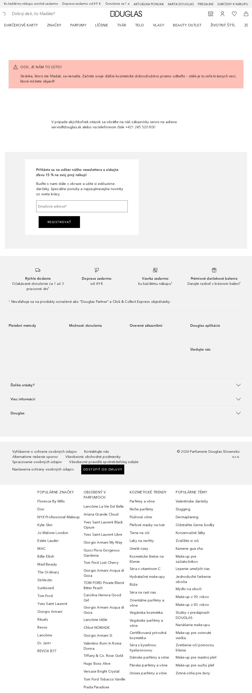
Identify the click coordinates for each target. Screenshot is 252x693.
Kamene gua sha (189, 549)
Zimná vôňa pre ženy (193, 673)
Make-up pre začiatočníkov (187, 559)
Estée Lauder (48, 541)
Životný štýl (223, 25)
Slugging (183, 509)
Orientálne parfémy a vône (147, 603)
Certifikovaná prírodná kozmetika (148, 635)
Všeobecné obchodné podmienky (93, 457)
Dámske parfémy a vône (149, 657)
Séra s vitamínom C (145, 569)
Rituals (42, 619)
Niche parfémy (141, 509)
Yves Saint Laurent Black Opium (103, 525)
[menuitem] (24, 25)
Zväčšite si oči (187, 541)
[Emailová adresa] (82, 206)
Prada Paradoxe (97, 687)
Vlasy (158, 25)
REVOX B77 (46, 651)
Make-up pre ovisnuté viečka (193, 635)
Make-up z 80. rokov (192, 605)
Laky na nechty (142, 541)
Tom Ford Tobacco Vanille (105, 679)
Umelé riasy (139, 549)
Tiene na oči (139, 533)
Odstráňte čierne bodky (195, 525)
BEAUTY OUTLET (187, 25)
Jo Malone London (52, 533)
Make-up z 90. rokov (192, 597)
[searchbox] (47, 13)
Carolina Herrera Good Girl (102, 597)
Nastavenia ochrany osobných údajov (43, 469)
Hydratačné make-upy (147, 577)
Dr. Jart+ (44, 643)
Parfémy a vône (142, 501)
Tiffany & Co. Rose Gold (103, 656)
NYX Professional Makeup (58, 517)
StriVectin (44, 580)
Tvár (121, 25)
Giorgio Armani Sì (98, 635)
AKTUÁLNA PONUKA (149, 4)
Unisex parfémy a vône (148, 673)
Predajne (206, 4)
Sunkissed (45, 588)
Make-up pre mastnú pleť (196, 657)
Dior (40, 509)
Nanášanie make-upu (193, 625)
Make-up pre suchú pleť (195, 665)
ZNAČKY (54, 25)
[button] (126, 385)
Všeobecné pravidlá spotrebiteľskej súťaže (104, 462)
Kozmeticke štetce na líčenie (147, 559)
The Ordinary (48, 572)
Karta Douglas (181, 4)
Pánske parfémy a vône (149, 665)
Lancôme (44, 635)
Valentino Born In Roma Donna (102, 646)
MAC (41, 549)
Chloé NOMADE (97, 628)
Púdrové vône (141, 517)
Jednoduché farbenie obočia (193, 579)
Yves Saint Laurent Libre (103, 534)
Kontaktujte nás (96, 452)
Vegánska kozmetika (146, 613)
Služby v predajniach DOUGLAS (192, 615)
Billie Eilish (45, 556)
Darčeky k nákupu (233, 4)
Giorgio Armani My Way (103, 542)
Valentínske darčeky (192, 501)
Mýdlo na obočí (188, 589)
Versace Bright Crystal (101, 671)
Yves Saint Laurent (52, 604)
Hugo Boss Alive (97, 663)
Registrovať (59, 222)
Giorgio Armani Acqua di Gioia (104, 573)
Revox (42, 627)
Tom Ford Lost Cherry (101, 563)
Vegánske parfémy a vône (146, 623)
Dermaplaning (187, 517)
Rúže (134, 584)
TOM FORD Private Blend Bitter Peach (104, 585)
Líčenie (101, 25)
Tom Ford (45, 596)
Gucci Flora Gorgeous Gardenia (102, 553)
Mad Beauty (47, 564)
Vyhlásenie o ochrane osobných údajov (44, 452)
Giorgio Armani (49, 612)
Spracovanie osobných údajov (37, 462)
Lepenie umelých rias (193, 569)
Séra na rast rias (143, 592)
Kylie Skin (44, 525)
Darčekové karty (21, 25)
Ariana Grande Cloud (101, 514)
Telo (139, 25)
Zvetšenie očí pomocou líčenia (195, 647)
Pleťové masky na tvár (147, 525)
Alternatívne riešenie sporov (35, 457)
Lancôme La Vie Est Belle (104, 506)
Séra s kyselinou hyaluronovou (143, 647)
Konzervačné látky (190, 533)
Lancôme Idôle (96, 620)
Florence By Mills (50, 501)
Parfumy (78, 25)
